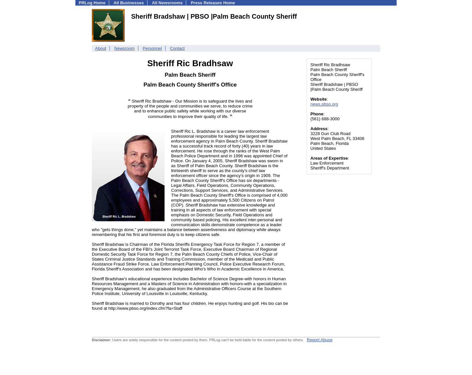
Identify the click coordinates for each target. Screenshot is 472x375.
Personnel (152, 48)
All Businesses (128, 2)
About (100, 48)
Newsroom (124, 48)
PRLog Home (92, 2)
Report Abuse (320, 339)
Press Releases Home (213, 2)
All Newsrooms (167, 2)
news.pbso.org (324, 104)
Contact (177, 48)
